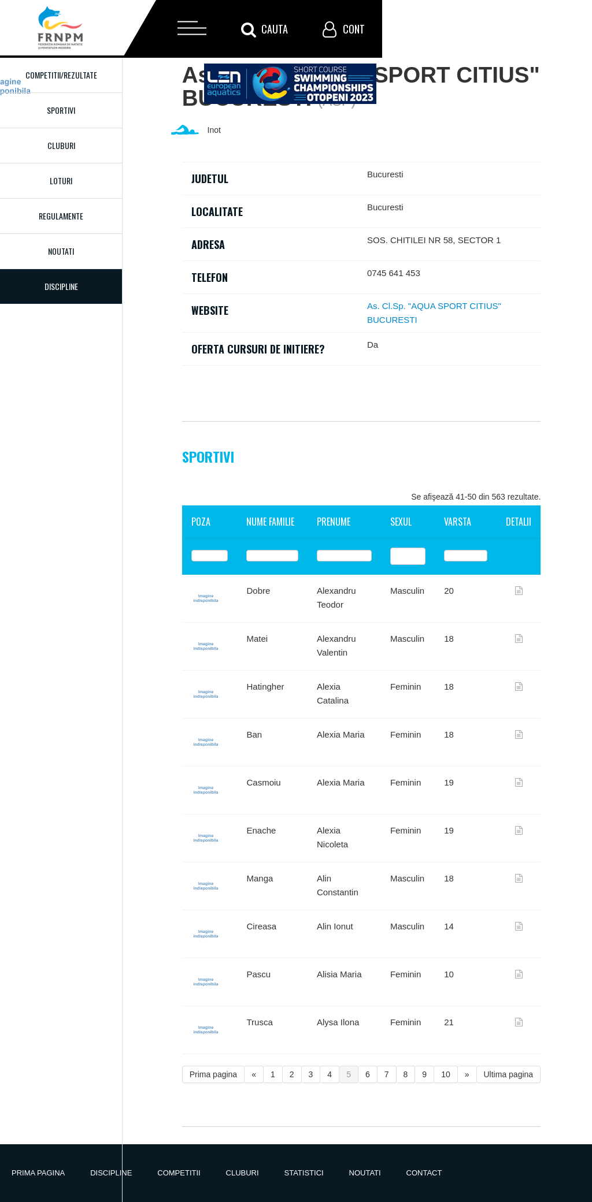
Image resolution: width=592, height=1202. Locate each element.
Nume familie (270, 522)
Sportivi (61, 110)
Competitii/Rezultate (61, 75)
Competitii (178, 1172)
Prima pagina (214, 1074)
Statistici (304, 1172)
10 (445, 1074)
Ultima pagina (509, 1074)
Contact (424, 1172)
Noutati (61, 251)
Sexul (401, 522)
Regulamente (61, 216)
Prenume (333, 522)
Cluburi (61, 145)
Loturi (61, 180)
